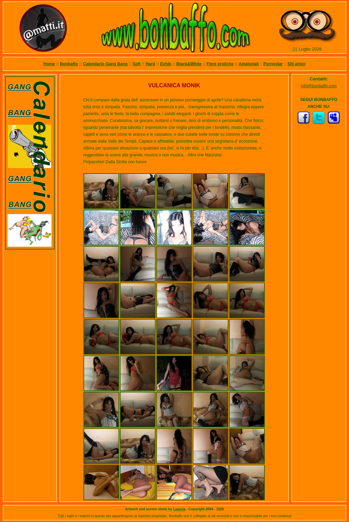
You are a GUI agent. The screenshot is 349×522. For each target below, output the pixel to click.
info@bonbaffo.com (319, 86)
